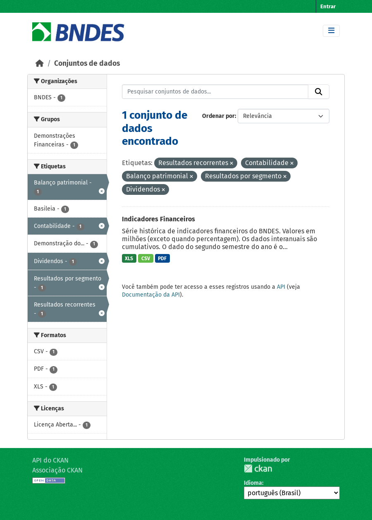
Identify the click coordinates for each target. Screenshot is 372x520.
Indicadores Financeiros (158, 219)
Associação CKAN (57, 470)
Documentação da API (151, 294)
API (281, 286)
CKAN (258, 468)
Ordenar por (218, 116)
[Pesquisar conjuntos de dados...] (215, 91)
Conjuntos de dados (87, 63)
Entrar (328, 6)
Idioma (253, 482)
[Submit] (318, 91)
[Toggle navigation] (331, 31)
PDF (162, 258)
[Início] (40, 63)
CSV (145, 258)
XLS (129, 258)
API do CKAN (50, 460)
